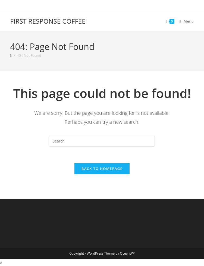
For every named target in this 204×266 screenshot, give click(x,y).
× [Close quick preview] (1, 262)
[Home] (11, 55)
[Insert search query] (102, 141)
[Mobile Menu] (184, 21)
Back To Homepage (102, 168)
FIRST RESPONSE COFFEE (48, 21)
